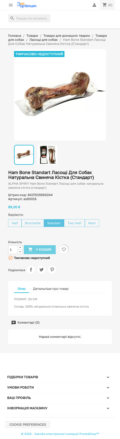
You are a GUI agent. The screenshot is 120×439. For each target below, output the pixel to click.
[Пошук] (29, 18)
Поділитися (31, 270)
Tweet (41, 270)
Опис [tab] (21, 289)
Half (15, 223)
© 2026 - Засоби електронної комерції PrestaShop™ (60, 434)
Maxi (92, 223)
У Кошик (39, 249)
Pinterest (52, 270)
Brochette (32, 223)
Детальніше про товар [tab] (51, 289)
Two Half (74, 223)
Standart (54, 223)
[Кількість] (13, 249)
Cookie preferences (27, 425)
